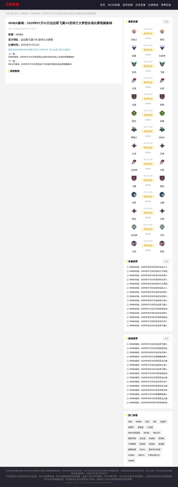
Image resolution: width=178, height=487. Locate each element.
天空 (162, 235)
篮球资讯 (24, 13)
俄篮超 (141, 427)
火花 (134, 153)
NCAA (142, 449)
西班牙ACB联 (154, 449)
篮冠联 (161, 444)
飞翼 (162, 72)
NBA (130, 422)
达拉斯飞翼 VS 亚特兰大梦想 (37, 39)
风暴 (134, 56)
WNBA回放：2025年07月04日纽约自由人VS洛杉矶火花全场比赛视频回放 (147, 288)
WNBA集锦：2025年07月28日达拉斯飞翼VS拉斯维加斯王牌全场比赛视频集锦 (147, 344)
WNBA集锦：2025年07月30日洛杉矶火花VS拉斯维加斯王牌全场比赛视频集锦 (147, 365)
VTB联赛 (132, 444)
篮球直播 (128, 4)
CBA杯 (131, 461)
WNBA (148, 38)
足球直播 (140, 4)
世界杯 (142, 444)
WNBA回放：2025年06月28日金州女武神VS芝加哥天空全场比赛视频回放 (147, 313)
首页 (102, 4)
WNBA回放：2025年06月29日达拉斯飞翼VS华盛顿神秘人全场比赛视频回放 (147, 325)
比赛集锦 (153, 4)
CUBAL (131, 455)
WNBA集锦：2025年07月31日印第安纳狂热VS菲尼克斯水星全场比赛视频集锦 (148, 348)
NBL (155, 422)
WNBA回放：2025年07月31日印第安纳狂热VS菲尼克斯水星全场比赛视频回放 (148, 309)
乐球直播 (12, 4)
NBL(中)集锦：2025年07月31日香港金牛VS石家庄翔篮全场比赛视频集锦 (39, 64)
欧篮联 (152, 438)
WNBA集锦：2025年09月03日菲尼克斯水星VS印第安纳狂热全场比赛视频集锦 (148, 390)
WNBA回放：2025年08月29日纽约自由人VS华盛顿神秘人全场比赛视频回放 (147, 267)
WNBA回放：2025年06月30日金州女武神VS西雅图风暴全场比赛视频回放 (147, 292)
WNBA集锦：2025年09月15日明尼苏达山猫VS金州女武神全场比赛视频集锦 (148, 398)
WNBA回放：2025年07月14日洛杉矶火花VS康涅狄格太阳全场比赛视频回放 (147, 279)
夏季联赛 (132, 449)
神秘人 (134, 137)
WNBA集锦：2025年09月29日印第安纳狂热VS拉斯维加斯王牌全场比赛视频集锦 (148, 402)
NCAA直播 (114, 4)
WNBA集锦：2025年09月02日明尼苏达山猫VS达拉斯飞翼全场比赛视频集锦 (148, 377)
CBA (147, 422)
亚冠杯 (152, 444)
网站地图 (168, 471)
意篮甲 (163, 422)
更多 (166, 21)
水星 (162, 88)
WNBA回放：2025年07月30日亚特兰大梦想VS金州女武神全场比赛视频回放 (148, 271)
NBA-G (141, 455)
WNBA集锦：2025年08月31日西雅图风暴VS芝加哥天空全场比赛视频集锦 (147, 356)
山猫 (134, 105)
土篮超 (150, 427)
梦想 (162, 105)
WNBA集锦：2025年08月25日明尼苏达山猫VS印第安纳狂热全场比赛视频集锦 (148, 361)
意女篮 (142, 438)
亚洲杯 (161, 438)
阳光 (162, 39)
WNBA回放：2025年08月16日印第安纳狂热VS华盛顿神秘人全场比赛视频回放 (148, 317)
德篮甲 (131, 427)
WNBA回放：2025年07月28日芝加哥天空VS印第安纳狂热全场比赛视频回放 (147, 321)
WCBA (146, 433)
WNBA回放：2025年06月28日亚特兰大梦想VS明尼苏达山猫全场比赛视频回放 (148, 284)
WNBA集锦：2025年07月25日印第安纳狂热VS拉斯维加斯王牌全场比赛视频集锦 (148, 373)
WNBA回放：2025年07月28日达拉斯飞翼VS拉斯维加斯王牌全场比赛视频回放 (147, 304)
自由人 (134, 39)
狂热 (134, 72)
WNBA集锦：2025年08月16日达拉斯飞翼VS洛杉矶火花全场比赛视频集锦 (147, 369)
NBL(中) (156, 433)
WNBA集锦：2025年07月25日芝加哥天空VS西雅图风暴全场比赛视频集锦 (147, 382)
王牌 (134, 88)
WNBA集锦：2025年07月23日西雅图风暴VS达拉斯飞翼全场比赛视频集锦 (147, 394)
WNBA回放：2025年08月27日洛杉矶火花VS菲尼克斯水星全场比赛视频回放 (147, 300)
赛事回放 (166, 4)
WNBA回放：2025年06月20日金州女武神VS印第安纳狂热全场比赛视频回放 (147, 296)
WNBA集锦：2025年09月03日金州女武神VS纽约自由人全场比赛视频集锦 (147, 352)
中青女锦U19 (154, 455)
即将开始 (148, 33)
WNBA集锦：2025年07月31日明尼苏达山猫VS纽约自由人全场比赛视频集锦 (41, 57)
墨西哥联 (132, 438)
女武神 (162, 56)
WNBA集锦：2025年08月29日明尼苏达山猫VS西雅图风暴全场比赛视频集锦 (148, 386)
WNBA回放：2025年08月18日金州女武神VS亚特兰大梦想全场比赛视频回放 (147, 275)
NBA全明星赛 (134, 433)
